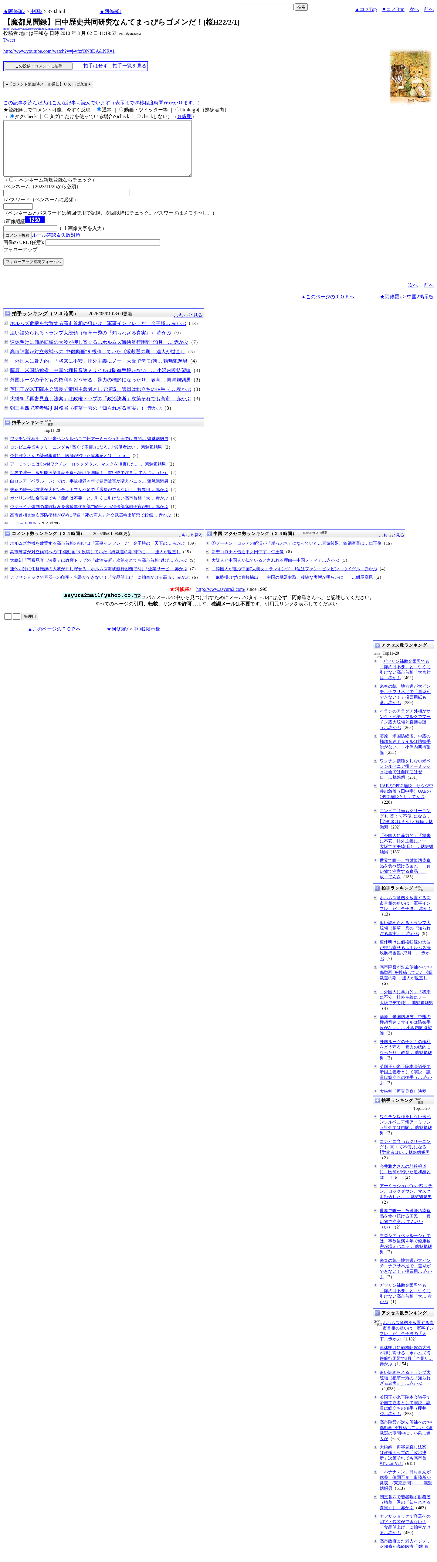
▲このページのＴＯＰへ (327, 307)
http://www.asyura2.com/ (221, 600)
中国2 (36, 11)
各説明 (184, 116)
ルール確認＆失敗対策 (56, 246)
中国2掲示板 (420, 307)
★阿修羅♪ (14, 11)
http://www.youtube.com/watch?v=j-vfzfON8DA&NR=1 (59, 51)
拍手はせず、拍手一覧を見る (115, 65)
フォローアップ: (21, 260)
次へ (414, 9)
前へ (429, 9)
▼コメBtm (393, 9)
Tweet (9, 39)
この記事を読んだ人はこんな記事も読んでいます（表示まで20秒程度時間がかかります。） (102, 102)
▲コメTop (366, 9)
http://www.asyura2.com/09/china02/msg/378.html (34, 28)
